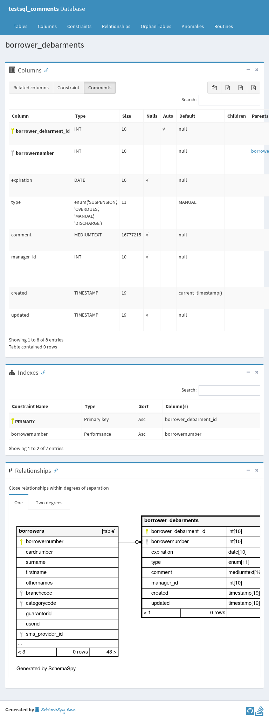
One (18, 502)
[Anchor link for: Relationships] (54, 470)
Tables (23, 25)
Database (46, 9)
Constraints (79, 26)
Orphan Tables (156, 26)
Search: (220, 100)
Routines (223, 26)
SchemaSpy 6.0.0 (55, 710)
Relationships (116, 26)
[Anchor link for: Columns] (45, 70)
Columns (47, 26)
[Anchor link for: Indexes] (42, 372)
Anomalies (193, 26)
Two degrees (49, 502)
